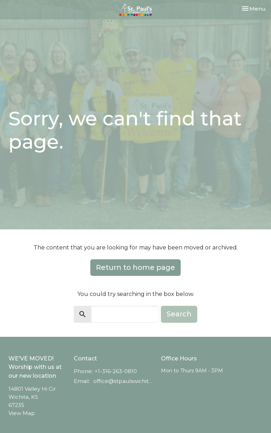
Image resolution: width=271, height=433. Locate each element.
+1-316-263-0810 (116, 371)
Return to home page (135, 267)
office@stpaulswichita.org (123, 381)
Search (179, 314)
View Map (21, 413)
